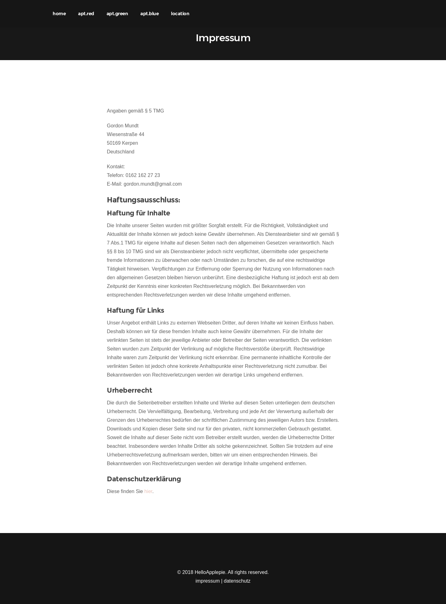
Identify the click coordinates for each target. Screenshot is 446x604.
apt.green (117, 13)
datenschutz (237, 581)
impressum (207, 581)
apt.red (86, 13)
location (180, 13)
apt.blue (149, 13)
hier (148, 491)
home (59, 13)
